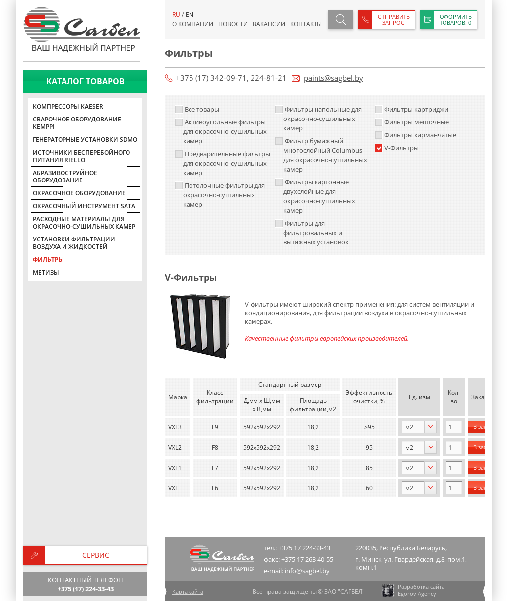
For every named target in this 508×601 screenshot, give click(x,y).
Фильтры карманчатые (415, 134)
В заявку (484, 426)
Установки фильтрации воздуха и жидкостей (74, 243)
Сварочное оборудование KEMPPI (77, 123)
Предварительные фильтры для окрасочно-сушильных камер (222, 163)
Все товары (197, 109)
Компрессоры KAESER (68, 106)
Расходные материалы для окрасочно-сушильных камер (84, 223)
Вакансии (269, 24)
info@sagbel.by (307, 570)
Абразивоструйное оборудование (65, 176)
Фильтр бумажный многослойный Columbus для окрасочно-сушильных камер (321, 155)
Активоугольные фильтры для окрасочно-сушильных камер (221, 131)
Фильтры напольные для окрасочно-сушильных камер (318, 118)
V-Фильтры (397, 147)
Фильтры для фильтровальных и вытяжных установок (312, 232)
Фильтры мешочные (412, 122)
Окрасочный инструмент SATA (84, 206)
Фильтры (48, 259)
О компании (192, 24)
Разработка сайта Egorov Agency (412, 590)
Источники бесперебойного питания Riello (81, 156)
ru (176, 14)
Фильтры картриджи (411, 109)
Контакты (306, 24)
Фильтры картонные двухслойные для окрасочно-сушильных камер (315, 196)
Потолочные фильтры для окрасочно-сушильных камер (220, 195)
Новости (233, 24)
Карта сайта (187, 591)
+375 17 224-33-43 (304, 547)
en (189, 14)
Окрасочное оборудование (79, 193)
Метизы (46, 272)
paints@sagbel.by (333, 78)
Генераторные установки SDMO (85, 139)
